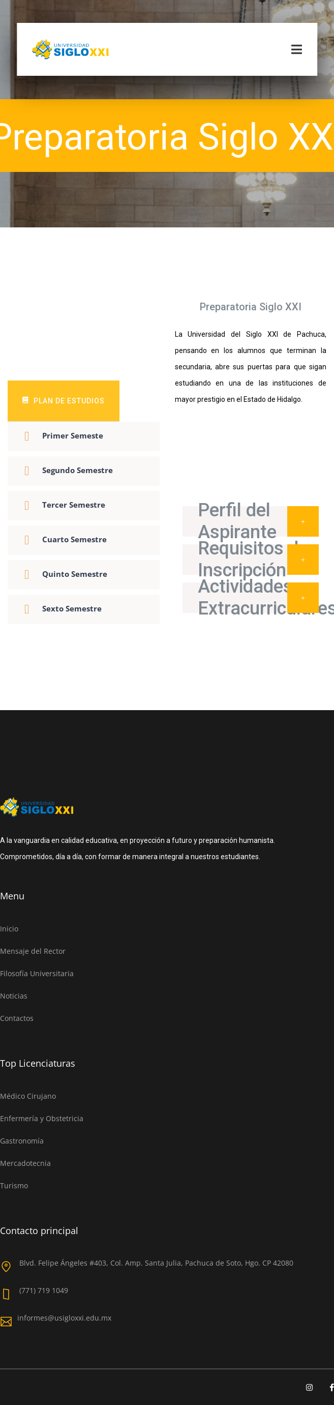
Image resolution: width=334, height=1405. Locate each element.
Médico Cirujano (28, 1096)
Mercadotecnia (25, 1163)
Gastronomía (22, 1141)
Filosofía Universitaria (37, 973)
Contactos (17, 1018)
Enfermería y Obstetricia (41, 1118)
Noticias (13, 996)
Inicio (9, 928)
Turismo (14, 1185)
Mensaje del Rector (33, 951)
